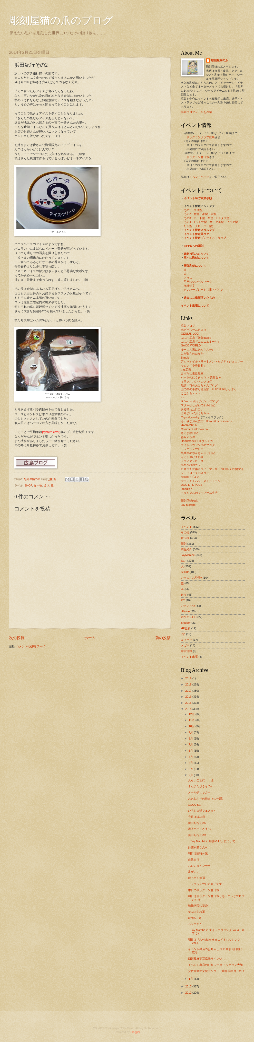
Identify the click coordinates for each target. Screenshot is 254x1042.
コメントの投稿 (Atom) (30, 646)
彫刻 (184, 543)
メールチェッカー (199, 792)
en (182, 397)
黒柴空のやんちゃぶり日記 (198, 453)
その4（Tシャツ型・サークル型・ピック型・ (212, 221)
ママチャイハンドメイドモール (200, 480)
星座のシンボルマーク (198, 281)
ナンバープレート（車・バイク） (205, 289)
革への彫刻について (196, 257)
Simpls (185, 357)
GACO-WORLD (191, 345)
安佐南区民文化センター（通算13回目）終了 (216, 970)
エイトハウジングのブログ (198, 445)
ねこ (184, 560)
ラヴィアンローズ (192, 461)
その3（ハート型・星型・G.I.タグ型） (208, 218)
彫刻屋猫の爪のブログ (61, 20)
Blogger (186, 622)
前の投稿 (163, 638)
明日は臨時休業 (198, 853)
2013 (188, 986)
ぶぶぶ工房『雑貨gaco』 (196, 337)
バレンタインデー (199, 865)
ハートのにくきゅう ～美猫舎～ (201, 377)
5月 (191, 756)
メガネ (185, 645)
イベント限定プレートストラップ (205, 237)
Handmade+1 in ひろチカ (197, 440)
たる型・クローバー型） (199, 226)
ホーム (90, 638)
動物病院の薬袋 (198, 905)
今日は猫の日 (196, 816)
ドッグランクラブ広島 (201, 137)
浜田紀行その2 (197, 822)
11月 (192, 720)
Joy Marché (188, 504)
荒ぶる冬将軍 (196, 911)
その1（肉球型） (194, 210)
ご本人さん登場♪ (191, 577)
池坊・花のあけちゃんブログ (199, 385)
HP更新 (185, 628)
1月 (191, 978)
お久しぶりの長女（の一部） (206, 798)
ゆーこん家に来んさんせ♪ (197, 349)
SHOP (28, 485)
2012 (188, 992)
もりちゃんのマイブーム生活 (199, 492)
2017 (188, 690)
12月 (192, 714)
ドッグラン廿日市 (198, 157)
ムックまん (195, 923)
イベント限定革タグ (196, 234)
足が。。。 (195, 871)
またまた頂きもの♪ (200, 786)
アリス (188, 277)
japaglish (186, 488)
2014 (188, 708)
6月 (191, 750)
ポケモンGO (189, 617)
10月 (192, 726)
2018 (188, 684)
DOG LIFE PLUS (191, 484)
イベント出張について (195, 305)
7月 (191, 744)
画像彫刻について (195, 265)
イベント (186, 526)
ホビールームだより (193, 329)
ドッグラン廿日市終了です (205, 883)
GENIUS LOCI (190, 333)
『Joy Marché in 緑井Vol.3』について (211, 841)
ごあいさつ (188, 605)
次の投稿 (16, 638)
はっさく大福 (196, 877)
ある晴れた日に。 (192, 409)
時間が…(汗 (195, 917)
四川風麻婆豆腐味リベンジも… (208, 958)
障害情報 (186, 651)
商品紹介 (186, 549)
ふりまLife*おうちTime (195, 413)
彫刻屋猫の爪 (32, 479)
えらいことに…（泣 (200, 780)
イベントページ (199, 176)
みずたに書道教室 (192, 373)
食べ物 (38, 485)
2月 (191, 775)
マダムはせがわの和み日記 (198, 405)
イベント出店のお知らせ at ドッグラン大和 (215, 964)
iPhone (185, 611)
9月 (191, 732)
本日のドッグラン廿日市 (203, 890)
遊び (46, 485)
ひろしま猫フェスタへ (202, 810)
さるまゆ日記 (189, 433)
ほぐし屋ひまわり (192, 456)
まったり (186, 639)
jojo (183, 634)
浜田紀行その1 (197, 835)
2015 (188, 702)
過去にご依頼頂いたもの (199, 297)
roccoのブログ (190, 476)
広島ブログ (188, 325)
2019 (188, 678)
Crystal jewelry (190, 417)
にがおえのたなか (192, 353)
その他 (185, 532)
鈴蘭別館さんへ (198, 847)
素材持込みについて (196, 253)
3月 (191, 768)
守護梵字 (189, 285)
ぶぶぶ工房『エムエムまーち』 (200, 341)
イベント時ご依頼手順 (198, 198)
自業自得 (193, 859)
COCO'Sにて (196, 804)
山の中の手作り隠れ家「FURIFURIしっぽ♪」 (209, 389)
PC (183, 600)
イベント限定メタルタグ (199, 229)
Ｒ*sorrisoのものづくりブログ (200, 401)
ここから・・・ (191, 393)
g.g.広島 (186, 369)
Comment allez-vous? (194, 429)
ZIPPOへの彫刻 (193, 245)
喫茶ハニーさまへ (199, 828)
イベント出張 (189, 656)
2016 (188, 696)
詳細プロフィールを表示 (196, 112)
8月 (191, 738)
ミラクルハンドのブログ (196, 381)
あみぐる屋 (188, 437)
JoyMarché (188, 555)
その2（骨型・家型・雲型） (201, 213)
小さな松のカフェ (192, 464)
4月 (191, 762)
